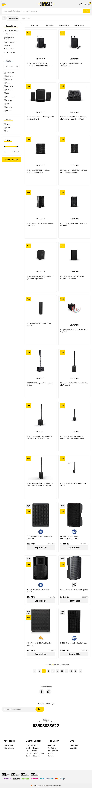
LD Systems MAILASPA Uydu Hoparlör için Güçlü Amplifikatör (40, 277)
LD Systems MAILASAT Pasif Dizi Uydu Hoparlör (73, 331)
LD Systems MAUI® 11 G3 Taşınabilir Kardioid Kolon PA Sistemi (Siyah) (40, 484)
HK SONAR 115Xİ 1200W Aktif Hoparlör (74, 590)
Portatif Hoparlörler (10, 42)
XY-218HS (8, 128)
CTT (6, 104)
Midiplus (8, 100)
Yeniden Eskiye (64, 25)
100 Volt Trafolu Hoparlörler (9, 38)
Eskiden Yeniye (79, 25)
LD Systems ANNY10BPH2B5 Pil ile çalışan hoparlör (72, 64)
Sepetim (51, 756)
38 (62, 671)
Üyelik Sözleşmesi (32, 748)
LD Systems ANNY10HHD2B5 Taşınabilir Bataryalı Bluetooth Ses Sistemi (39, 64)
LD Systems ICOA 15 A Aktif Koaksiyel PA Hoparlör (40, 224)
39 (66, 671)
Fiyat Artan (34, 25)
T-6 (6, 131)
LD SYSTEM (40, 59)
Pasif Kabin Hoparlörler (11, 34)
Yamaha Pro (9, 73)
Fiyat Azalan (49, 25)
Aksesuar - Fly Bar (9, 52)
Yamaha (8, 83)
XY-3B (7, 124)
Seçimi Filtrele (11, 160)
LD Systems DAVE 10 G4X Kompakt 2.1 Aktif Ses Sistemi (40, 118)
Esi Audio (8, 79)
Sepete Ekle (40, 547)
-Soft (33, 786)
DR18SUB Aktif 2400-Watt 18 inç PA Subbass (39, 644)
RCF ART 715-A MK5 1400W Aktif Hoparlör (38, 591)
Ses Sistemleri (13, 18)
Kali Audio (8, 76)
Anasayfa (51, 745)
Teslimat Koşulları (32, 745)
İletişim (50, 753)
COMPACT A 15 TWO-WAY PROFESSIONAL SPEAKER (69, 537)
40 (71, 671)
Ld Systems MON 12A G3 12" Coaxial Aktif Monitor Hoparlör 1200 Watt (73, 118)
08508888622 (46, 725)
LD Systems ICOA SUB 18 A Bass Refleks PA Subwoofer (38, 171)
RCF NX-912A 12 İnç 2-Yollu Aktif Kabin (73, 643)
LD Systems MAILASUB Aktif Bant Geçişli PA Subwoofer (72, 277)
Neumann (8, 86)
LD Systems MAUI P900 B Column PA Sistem (73, 484)
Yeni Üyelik (74, 745)
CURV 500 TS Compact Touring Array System (40, 384)
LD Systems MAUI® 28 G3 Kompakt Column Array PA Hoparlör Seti (39, 437)
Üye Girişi (73, 748)
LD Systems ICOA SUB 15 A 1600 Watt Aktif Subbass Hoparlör (73, 171)
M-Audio (8, 90)
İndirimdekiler (53, 751)
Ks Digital (8, 107)
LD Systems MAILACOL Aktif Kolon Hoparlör (39, 325)
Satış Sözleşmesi (32, 751)
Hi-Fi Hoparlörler (9, 49)
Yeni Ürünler (52, 748)
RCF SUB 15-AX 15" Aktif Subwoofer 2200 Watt (39, 537)
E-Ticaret (39, 786)
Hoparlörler (26, 18)
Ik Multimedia (9, 97)
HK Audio (8, 111)
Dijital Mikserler (9, 748)
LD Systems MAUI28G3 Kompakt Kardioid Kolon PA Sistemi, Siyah (72, 437)
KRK (6, 93)
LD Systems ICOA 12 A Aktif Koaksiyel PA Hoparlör (73, 224)
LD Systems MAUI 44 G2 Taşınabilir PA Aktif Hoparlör (73, 384)
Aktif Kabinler (8, 745)
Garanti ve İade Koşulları (35, 753)
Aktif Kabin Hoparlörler (11, 30)
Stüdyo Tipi (7, 45)
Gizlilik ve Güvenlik (32, 756)
